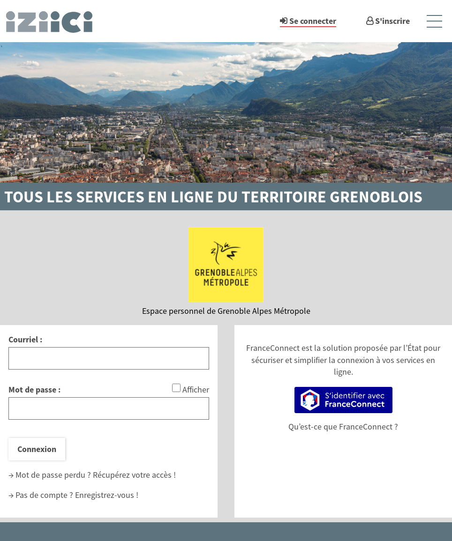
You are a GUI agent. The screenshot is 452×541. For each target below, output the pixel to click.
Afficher (195, 389)
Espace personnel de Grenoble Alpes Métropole (226, 310)
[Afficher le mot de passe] (176, 388)
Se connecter (312, 20)
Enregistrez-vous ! (106, 494)
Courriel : (25, 339)
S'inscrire (392, 20)
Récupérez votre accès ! (134, 474)
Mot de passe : (34, 389)
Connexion (36, 449)
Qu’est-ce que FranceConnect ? (343, 426)
